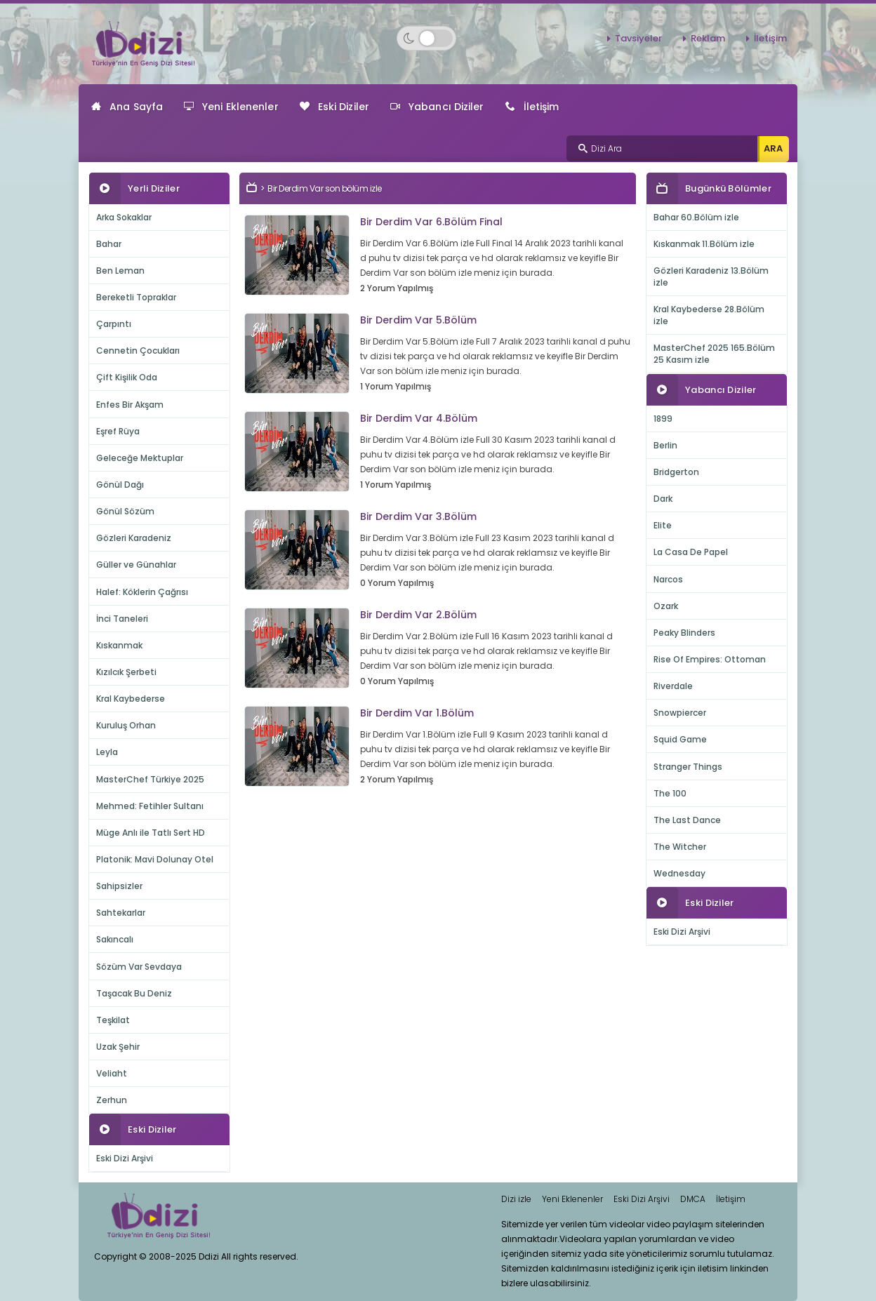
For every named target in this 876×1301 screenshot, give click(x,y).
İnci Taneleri (122, 619)
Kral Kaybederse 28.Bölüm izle (708, 315)
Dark (662, 499)
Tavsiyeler (638, 38)
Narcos (668, 579)
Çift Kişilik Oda (126, 377)
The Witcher (679, 847)
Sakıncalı (114, 939)
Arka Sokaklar (124, 217)
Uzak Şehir (118, 1047)
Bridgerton (676, 472)
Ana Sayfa (127, 107)
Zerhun (111, 1100)
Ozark (665, 606)
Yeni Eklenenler (231, 107)
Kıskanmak (119, 645)
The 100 (669, 793)
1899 (662, 419)
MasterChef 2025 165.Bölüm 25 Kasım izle (714, 354)
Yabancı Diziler (437, 107)
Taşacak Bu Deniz (134, 993)
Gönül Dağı (120, 485)
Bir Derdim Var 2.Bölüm (418, 615)
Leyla (107, 752)
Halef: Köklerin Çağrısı (142, 592)
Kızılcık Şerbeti (126, 672)
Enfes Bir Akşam (130, 405)
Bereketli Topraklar (136, 297)
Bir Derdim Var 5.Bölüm (418, 320)
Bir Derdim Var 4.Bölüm (418, 418)
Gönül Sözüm (125, 511)
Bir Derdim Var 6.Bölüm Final (431, 222)
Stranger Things (687, 767)
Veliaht (111, 1073)
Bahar (108, 244)
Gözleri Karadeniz (133, 538)
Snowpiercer (679, 713)
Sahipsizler (119, 886)
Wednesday (679, 873)
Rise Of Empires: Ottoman (709, 659)
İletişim (770, 38)
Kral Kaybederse (130, 699)
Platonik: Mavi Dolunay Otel (154, 859)
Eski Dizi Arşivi (124, 1158)
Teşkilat (113, 1020)
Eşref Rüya (118, 431)
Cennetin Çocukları (138, 350)
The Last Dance (687, 820)
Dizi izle (516, 1199)
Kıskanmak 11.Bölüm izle (704, 244)
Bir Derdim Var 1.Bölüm (417, 713)
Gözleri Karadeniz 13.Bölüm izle (711, 276)
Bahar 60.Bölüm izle (696, 217)
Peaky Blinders (684, 633)
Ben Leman (120, 270)
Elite (662, 525)
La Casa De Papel (690, 552)
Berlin (665, 445)
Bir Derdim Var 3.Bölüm (418, 516)
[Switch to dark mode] (426, 38)
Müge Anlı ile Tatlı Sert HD (150, 833)
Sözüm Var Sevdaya (139, 967)
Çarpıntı (113, 324)
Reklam (708, 38)
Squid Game (680, 739)
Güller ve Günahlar (136, 565)
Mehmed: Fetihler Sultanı (150, 806)
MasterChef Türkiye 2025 (150, 779)
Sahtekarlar (120, 913)
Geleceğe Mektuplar (139, 458)
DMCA (692, 1199)
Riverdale (673, 686)
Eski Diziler (334, 107)
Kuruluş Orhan (126, 725)
